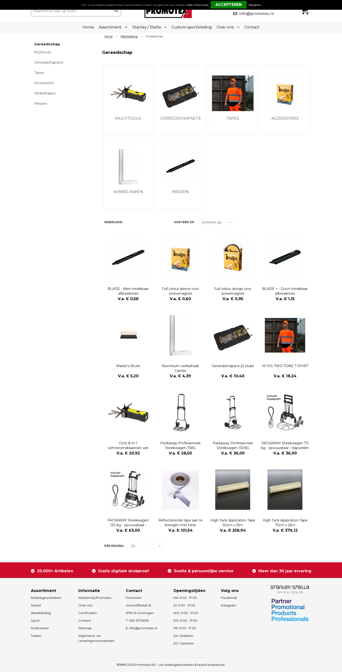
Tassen (36, 636)
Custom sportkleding (191, 27)
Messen (40, 103)
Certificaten (87, 613)
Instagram (228, 605)
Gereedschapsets (48, 62)
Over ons (85, 605)
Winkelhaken (45, 93)
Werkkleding (129, 36)
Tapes (39, 73)
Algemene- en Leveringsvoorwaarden (96, 638)
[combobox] (71, 11)
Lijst (136, 222)
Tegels (128, 222)
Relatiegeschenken (46, 598)
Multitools (42, 52)
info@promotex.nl (256, 13)
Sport (35, 620)
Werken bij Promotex (94, 598)
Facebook (229, 598)
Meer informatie (197, 5)
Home (88, 27)
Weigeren (254, 5)
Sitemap (85, 628)
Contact (252, 27)
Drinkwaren (40, 628)
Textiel (36, 605)
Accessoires (44, 83)
